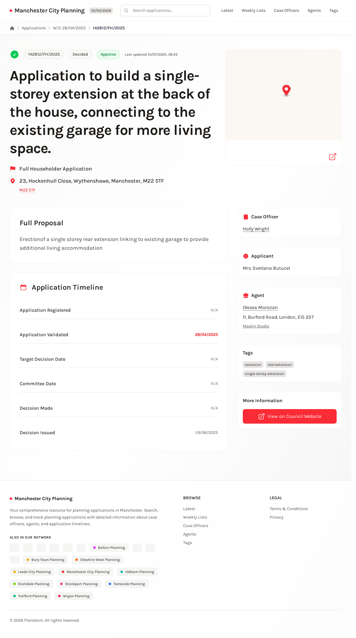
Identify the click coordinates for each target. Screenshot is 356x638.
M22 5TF (27, 190)
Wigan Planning (74, 596)
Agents (314, 10)
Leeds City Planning (32, 572)
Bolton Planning (109, 547)
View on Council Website (289, 416)
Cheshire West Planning (97, 560)
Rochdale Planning (31, 584)
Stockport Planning (79, 584)
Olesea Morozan (260, 307)
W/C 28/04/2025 (69, 28)
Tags (333, 10)
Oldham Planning (137, 572)
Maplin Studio (256, 326)
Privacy (277, 517)
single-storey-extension (264, 374)
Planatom (33, 620)
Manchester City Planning (49, 10)
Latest (227, 10)
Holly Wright (256, 229)
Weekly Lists (253, 10)
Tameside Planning (127, 584)
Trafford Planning (30, 596)
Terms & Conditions (289, 508)
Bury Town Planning (45, 560)
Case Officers (286, 10)
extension (253, 365)
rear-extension (280, 365)
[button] (284, 103)
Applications (34, 28)
